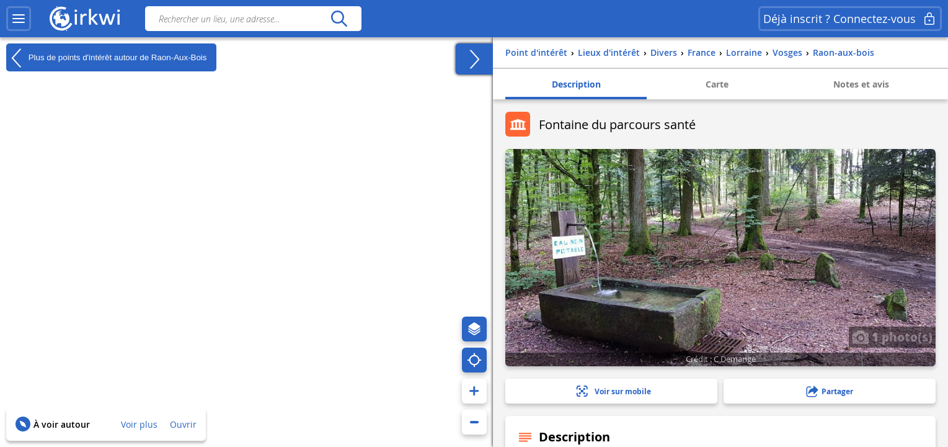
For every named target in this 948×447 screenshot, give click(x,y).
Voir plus (139, 424)
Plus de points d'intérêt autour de (106, 58)
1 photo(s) (892, 336)
